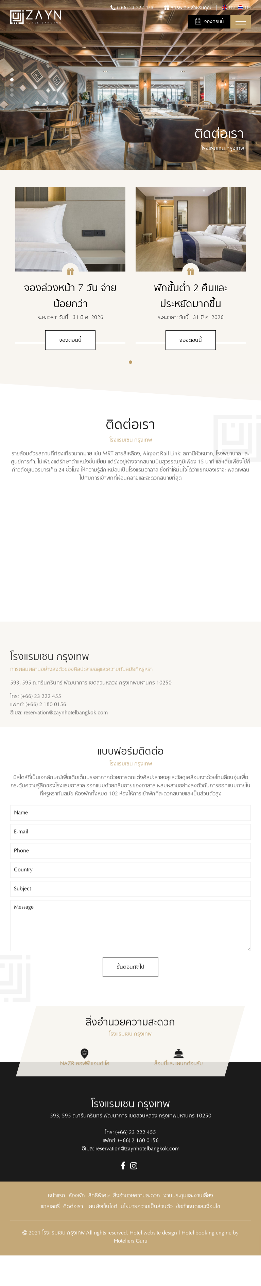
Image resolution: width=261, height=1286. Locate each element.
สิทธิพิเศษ (99, 1223)
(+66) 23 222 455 (135, 1160)
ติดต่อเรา (73, 1234)
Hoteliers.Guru (130, 1268)
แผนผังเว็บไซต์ (101, 1234)
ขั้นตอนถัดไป (130, 994)
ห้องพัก (77, 1223)
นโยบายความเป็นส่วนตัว (147, 1234)
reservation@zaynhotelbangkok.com (137, 1176)
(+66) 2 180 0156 (138, 1168)
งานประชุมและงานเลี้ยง (188, 1223)
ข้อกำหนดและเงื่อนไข (198, 1234)
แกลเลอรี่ (50, 1234)
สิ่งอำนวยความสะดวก (136, 1223)
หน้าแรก (56, 1223)
